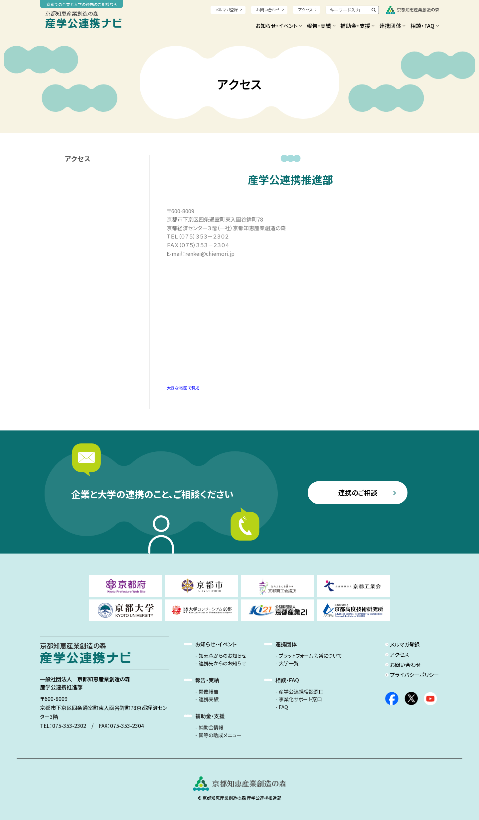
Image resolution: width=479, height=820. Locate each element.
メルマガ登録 (227, 9)
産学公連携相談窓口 (301, 691)
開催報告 (209, 691)
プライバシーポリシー (414, 675)
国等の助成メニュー (220, 735)
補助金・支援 (357, 26)
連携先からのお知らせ (222, 663)
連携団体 (393, 26)
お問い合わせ (268, 9)
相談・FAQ (424, 26)
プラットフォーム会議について (310, 655)
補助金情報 (211, 727)
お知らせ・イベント (278, 26)
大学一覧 (289, 663)
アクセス (305, 9)
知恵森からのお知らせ (222, 655)
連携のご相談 (357, 492)
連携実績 (209, 699)
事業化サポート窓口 (300, 699)
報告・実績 (321, 26)
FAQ (283, 707)
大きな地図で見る (183, 388)
